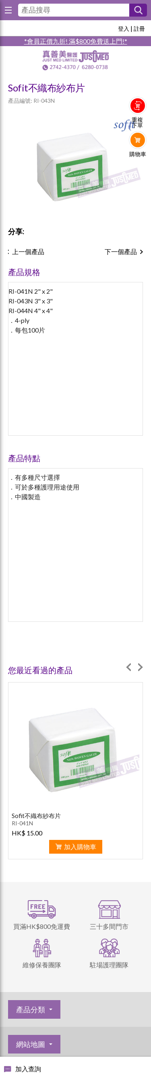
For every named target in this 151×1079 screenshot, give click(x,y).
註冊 (139, 28)
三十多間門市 (109, 926)
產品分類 (30, 1009)
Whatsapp (138, 171)
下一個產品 (121, 251)
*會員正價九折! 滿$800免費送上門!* (75, 41)
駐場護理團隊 (109, 965)
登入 (123, 28)
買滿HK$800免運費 (41, 926)
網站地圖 (30, 1044)
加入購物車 (80, 846)
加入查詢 (28, 1069)
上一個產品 (28, 251)
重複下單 (137, 122)
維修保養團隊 (42, 965)
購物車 (137, 154)
